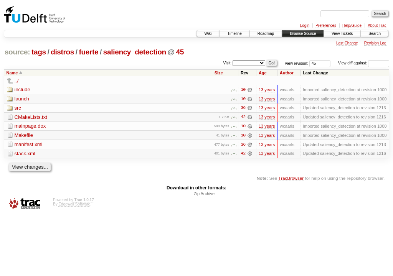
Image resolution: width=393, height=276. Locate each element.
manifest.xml (29, 145)
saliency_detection (134, 52)
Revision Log (375, 43)
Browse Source (303, 33)
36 (243, 108)
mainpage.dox (30, 126)
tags (38, 52)
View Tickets (342, 33)
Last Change (347, 43)
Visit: (227, 63)
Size (219, 73)
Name (12, 73)
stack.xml (25, 154)
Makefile (24, 135)
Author (287, 73)
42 (243, 117)
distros (62, 52)
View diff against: (363, 63)
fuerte (89, 52)
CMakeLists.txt (31, 117)
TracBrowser (291, 178)
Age (263, 73)
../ (17, 81)
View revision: (297, 63)
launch (22, 99)
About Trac (377, 25)
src (18, 108)
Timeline (234, 33)
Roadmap (266, 33)
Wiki (207, 33)
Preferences (325, 25)
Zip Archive (204, 194)
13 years (267, 89)
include (22, 89)
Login (304, 25)
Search (374, 33)
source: (17, 52)
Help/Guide (352, 25)
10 (243, 90)
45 (179, 52)
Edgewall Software (74, 205)
